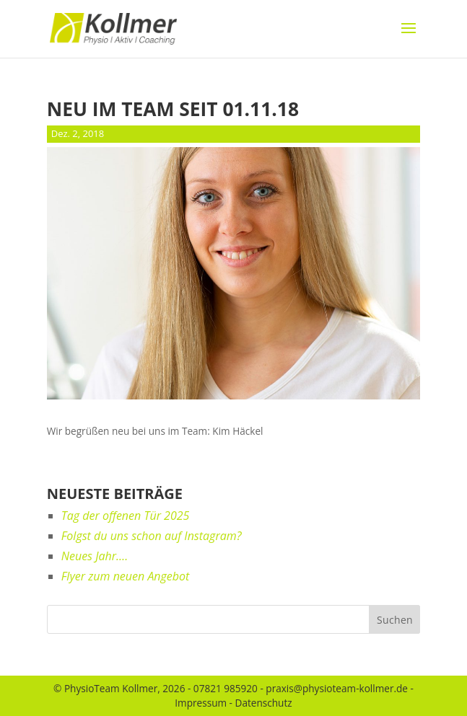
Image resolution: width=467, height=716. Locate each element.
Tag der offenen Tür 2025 (125, 515)
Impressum (201, 703)
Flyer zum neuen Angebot (125, 576)
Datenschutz (263, 703)
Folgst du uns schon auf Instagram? (151, 536)
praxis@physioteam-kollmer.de (337, 688)
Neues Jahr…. (94, 556)
